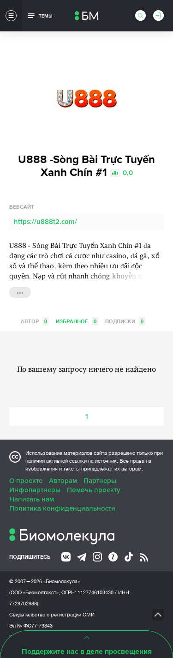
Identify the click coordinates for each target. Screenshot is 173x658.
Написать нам (31, 499)
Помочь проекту (93, 490)
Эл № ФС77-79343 (31, 625)
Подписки (125, 321)
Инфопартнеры (34, 490)
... (20, 291)
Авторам (63, 481)
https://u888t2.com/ (45, 221)
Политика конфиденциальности (62, 508)
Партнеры (100, 481)
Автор (35, 321)
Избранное (77, 321)
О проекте (25, 481)
